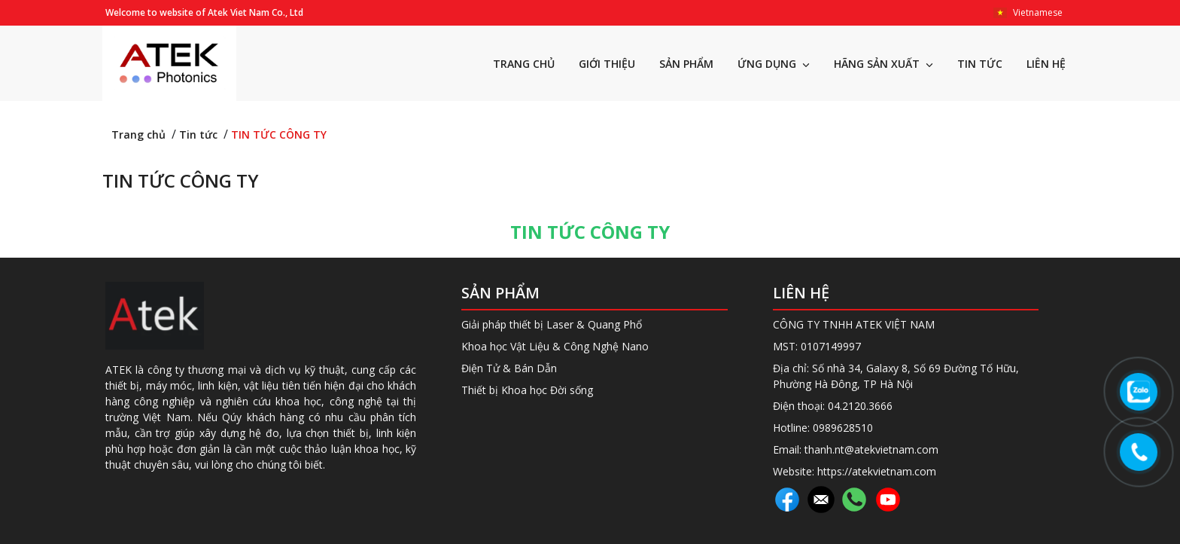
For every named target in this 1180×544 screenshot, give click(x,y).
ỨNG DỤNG (774, 64)
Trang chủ (138, 134)
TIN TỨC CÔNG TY (279, 134)
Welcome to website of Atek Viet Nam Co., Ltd (204, 12)
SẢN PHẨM (686, 64)
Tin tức (198, 134)
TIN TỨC (979, 64)
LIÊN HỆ (1046, 64)
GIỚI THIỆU (607, 64)
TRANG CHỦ (524, 64)
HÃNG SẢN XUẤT (883, 64)
